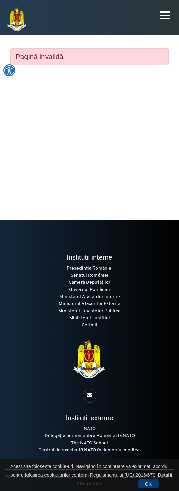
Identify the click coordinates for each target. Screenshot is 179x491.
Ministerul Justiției (89, 318)
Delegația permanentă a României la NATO (89, 436)
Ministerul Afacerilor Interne (89, 296)
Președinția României (90, 268)
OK (148, 484)
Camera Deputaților (89, 282)
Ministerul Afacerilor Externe (89, 303)
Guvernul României (89, 289)
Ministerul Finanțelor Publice (89, 311)
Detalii (165, 475)
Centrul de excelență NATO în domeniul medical (89, 450)
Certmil (89, 325)
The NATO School (89, 443)
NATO (90, 428)
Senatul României (89, 275)
